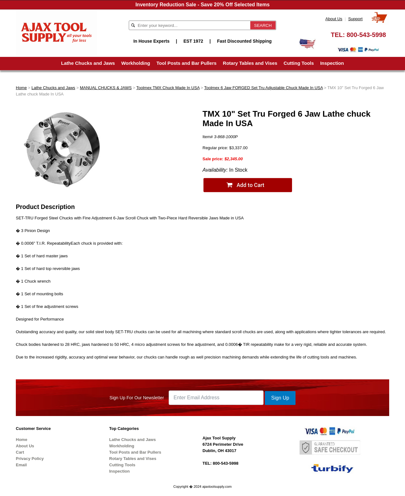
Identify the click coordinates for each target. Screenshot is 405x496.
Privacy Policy (30, 458)
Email (21, 464)
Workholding (135, 63)
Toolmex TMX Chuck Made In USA (168, 87)
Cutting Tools (299, 63)
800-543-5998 (366, 34)
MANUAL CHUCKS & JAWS (106, 87)
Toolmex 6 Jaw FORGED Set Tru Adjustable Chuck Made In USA (263, 87)
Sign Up (280, 398)
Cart (20, 452)
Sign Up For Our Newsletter (136, 397)
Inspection (332, 63)
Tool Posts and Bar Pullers (187, 63)
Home (21, 87)
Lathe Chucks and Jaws (88, 63)
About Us (333, 18)
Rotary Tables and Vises (250, 63)
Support (355, 18)
